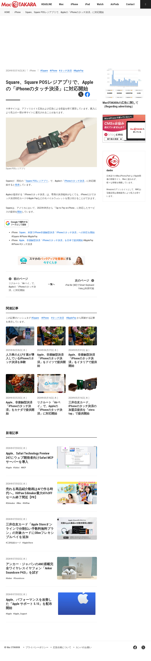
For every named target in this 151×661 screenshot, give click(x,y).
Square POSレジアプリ (37, 181)
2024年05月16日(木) (15, 70)
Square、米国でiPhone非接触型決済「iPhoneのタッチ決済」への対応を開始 (57, 232)
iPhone (18, 12)
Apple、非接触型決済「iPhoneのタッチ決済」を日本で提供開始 (51, 240)
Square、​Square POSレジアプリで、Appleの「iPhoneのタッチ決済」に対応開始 (64, 12)
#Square (44, 70)
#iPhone (53, 70)
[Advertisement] (75, 37)
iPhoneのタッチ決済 (74, 181)
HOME (7, 12)
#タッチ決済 (65, 70)
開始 (19, 211)
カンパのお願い (84, 647)
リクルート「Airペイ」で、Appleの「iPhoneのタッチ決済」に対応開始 (22, 284)
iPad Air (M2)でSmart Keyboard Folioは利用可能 (79, 284)
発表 (17, 184)
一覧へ (51, 284)
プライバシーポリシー (37, 647)
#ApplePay (78, 70)
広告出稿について (62, 647)
